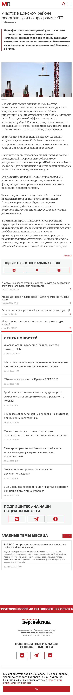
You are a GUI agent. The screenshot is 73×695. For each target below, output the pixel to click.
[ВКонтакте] (16, 519)
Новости (68, 255)
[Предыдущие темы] (64, 536)
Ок (36, 689)
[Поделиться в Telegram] (36, 270)
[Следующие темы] (69, 536)
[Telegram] (36, 519)
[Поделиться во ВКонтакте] (14, 270)
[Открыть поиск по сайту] (63, 4)
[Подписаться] (55, 519)
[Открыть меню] (69, 4)
